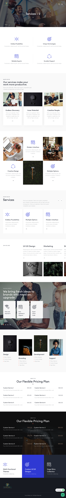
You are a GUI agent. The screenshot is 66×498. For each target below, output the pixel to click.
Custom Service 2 (40, 387)
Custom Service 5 (8, 402)
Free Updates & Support (22, 313)
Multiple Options (53, 171)
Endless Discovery (12, 110)
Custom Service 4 (40, 395)
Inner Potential (33, 110)
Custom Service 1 (8, 387)
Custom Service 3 (8, 395)
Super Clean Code (34, 313)
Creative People (53, 110)
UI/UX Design (29, 246)
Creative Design (13, 171)
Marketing (48, 246)
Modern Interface (33, 147)
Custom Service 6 (40, 402)
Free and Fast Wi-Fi (7, 312)
